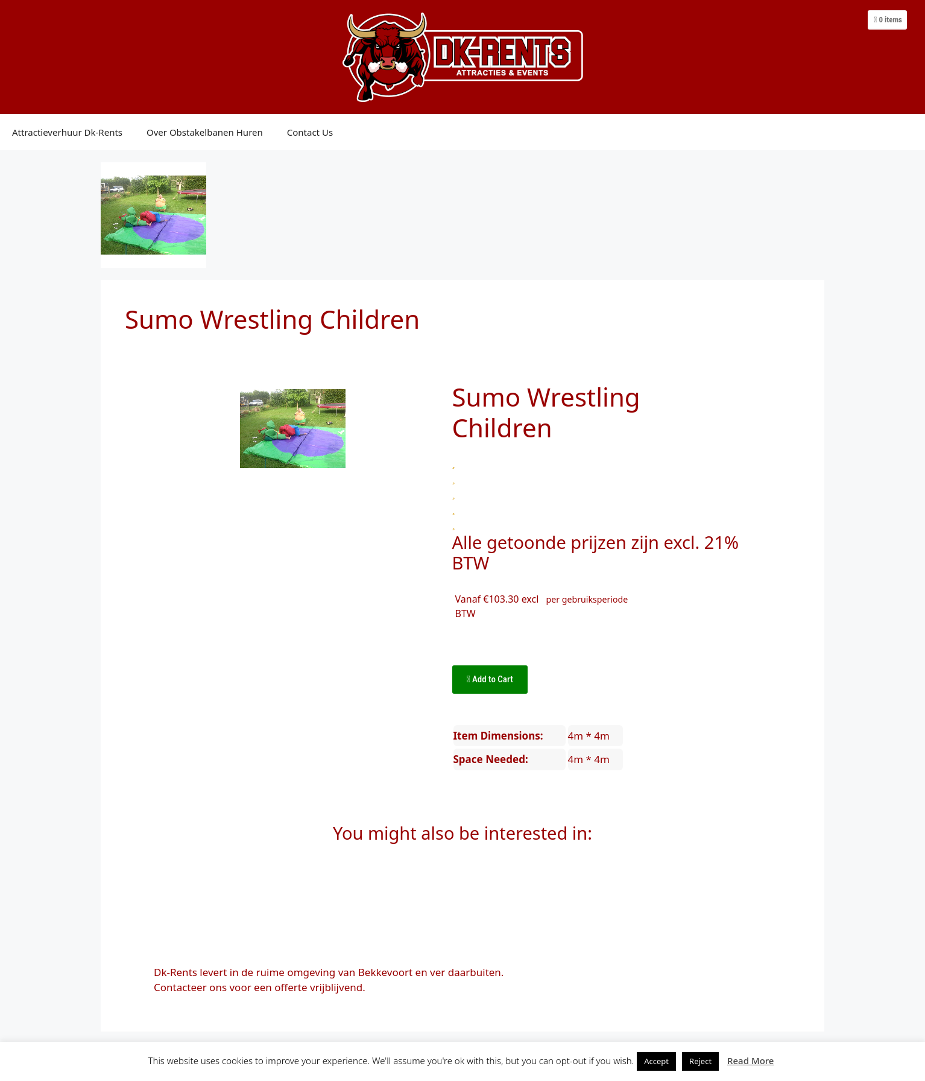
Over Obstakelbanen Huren (205, 132)
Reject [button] (700, 1061)
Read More (750, 1060)
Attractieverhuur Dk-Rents (67, 132)
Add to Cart (490, 679)
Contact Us (310, 132)
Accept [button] (656, 1061)
